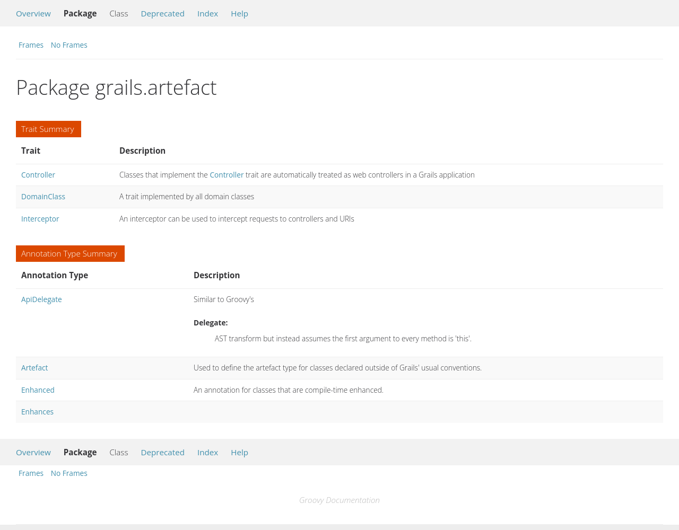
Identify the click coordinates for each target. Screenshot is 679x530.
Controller (38, 175)
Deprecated (163, 13)
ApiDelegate (41, 299)
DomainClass (43, 196)
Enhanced (38, 390)
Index (207, 13)
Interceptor (40, 219)
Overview (33, 13)
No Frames (69, 45)
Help (239, 13)
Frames (31, 45)
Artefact (34, 368)
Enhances (37, 412)
